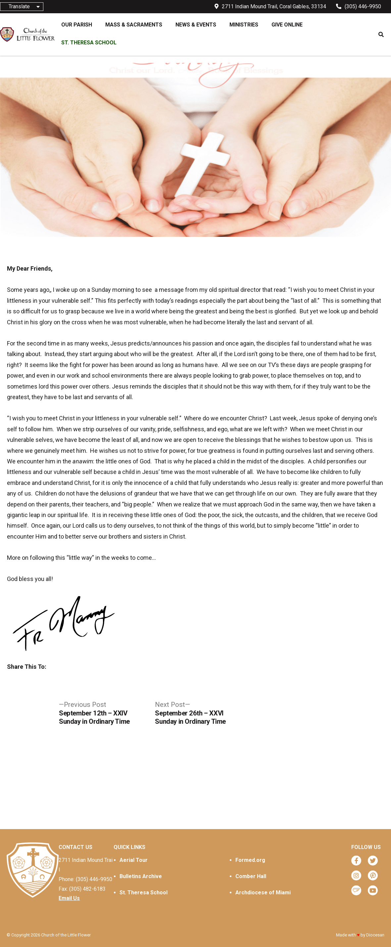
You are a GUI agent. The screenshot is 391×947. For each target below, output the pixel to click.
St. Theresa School (144, 892)
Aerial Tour (134, 860)
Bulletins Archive (141, 876)
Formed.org (250, 860)
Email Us (69, 898)
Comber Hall (250, 876)
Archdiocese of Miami (263, 892)
